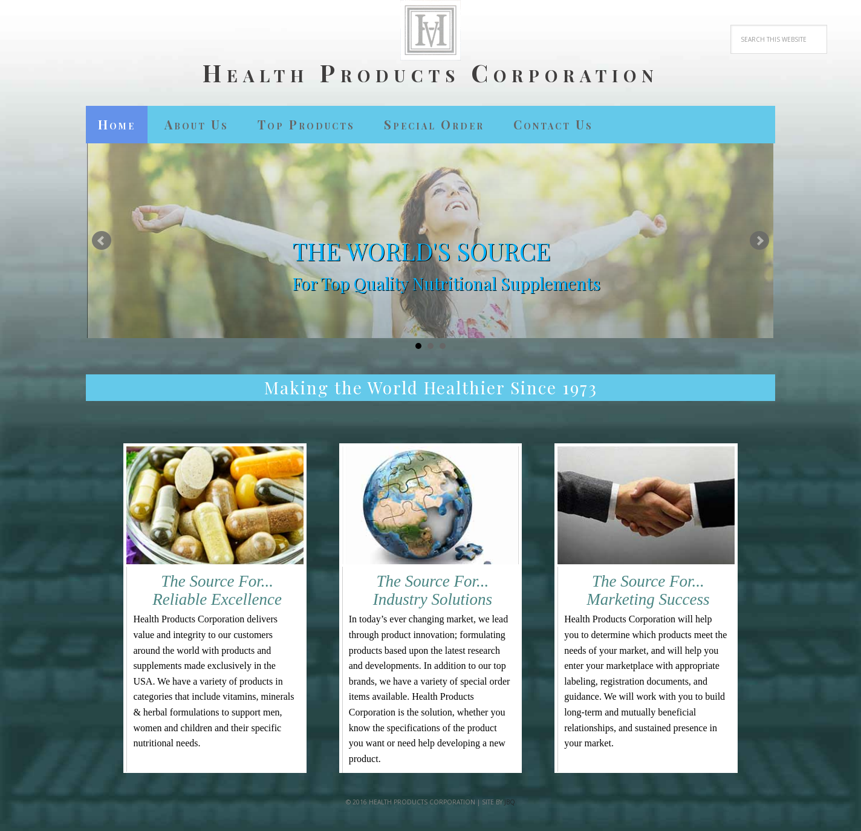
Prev (101, 240)
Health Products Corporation (431, 72)
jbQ (509, 802)
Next (759, 240)
